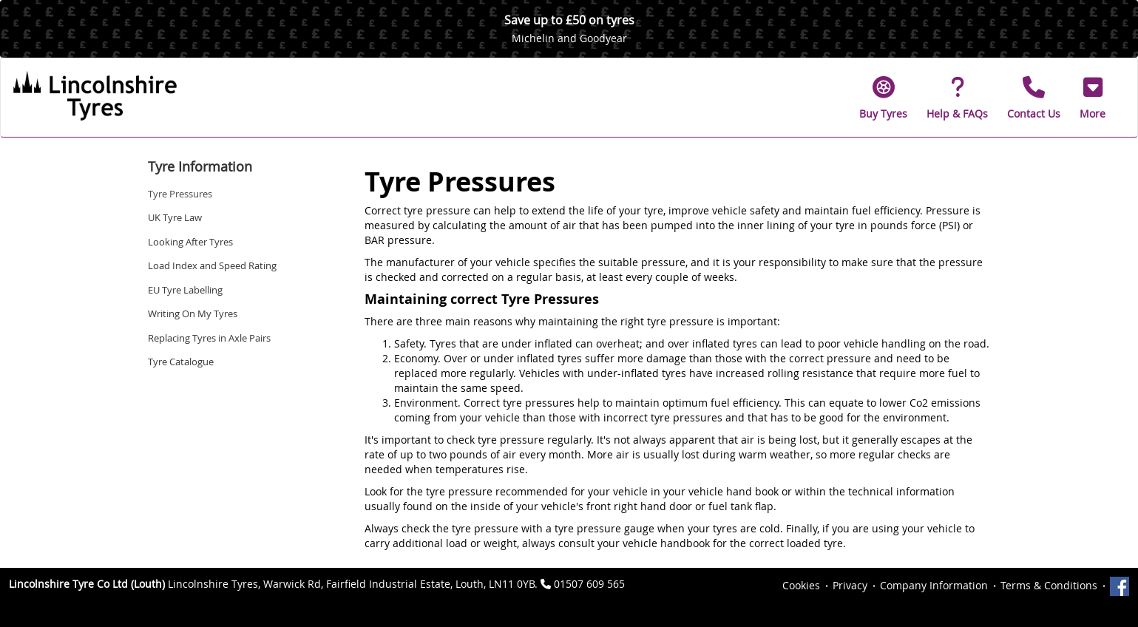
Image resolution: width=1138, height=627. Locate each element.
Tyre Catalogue (181, 361)
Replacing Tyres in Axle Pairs (209, 338)
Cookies (801, 585)
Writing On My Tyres (192, 313)
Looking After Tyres (190, 241)
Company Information (934, 585)
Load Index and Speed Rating (212, 265)
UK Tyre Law (175, 217)
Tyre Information (200, 166)
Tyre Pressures (180, 193)
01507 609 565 (589, 584)
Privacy (850, 585)
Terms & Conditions (1048, 585)
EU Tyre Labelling (185, 289)
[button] (1092, 98)
